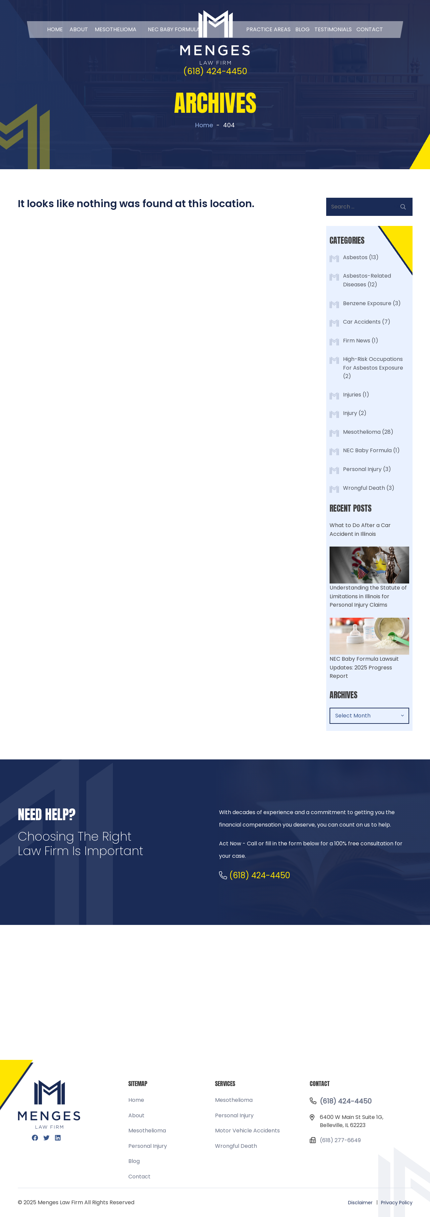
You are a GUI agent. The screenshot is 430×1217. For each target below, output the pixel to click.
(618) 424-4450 (215, 71)
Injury (350, 413)
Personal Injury (362, 469)
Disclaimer (360, 1202)
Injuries (352, 395)
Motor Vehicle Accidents (247, 1130)
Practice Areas (268, 29)
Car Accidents (362, 322)
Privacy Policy (397, 1202)
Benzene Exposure (367, 303)
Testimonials (333, 29)
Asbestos (355, 257)
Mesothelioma (115, 29)
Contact (369, 29)
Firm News (356, 340)
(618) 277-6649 (340, 1140)
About (79, 29)
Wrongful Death (364, 488)
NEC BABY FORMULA (174, 29)
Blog (302, 29)
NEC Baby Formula (367, 450)
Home (55, 29)
